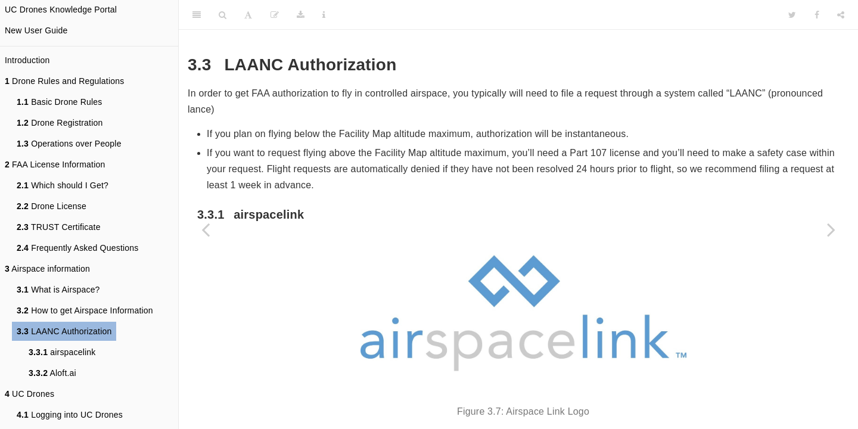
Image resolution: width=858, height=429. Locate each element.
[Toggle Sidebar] (197, 15)
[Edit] (275, 15)
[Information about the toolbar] (323, 15)
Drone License (51, 206)
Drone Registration (59, 123)
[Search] (222, 15)
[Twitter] (792, 15)
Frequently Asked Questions (77, 248)
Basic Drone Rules (59, 102)
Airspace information (47, 268)
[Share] (840, 15)
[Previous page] (205, 229)
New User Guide (36, 30)
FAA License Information (55, 164)
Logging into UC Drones (70, 414)
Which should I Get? (62, 185)
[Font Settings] (248, 15)
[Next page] (831, 229)
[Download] (300, 15)
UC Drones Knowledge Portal (61, 9)
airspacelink (62, 352)
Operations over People (69, 143)
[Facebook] (817, 15)
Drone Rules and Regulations (64, 81)
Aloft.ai (52, 373)
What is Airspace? (58, 289)
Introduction (27, 60)
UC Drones (29, 394)
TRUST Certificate (59, 227)
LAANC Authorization (64, 331)
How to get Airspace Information (85, 310)
